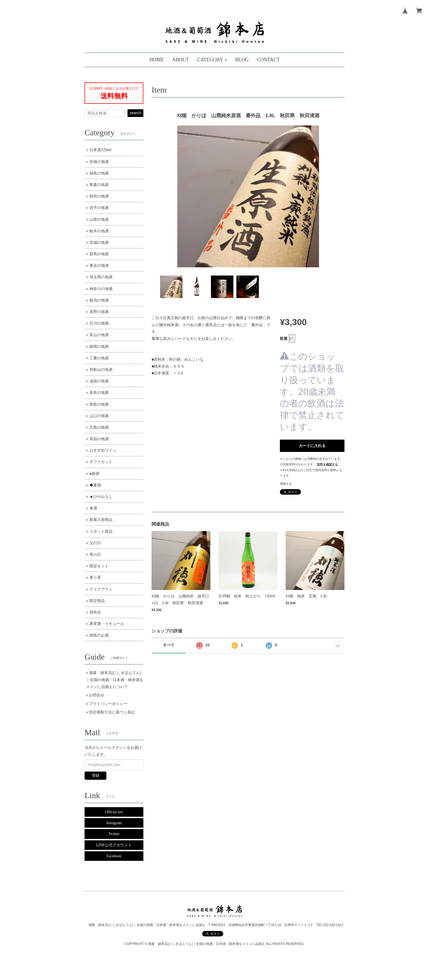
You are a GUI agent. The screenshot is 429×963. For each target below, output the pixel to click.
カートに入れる (312, 445)
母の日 (95, 554)
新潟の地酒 (99, 300)
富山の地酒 (99, 335)
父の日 (95, 543)
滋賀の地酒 (99, 381)
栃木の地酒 (99, 231)
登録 (95, 775)
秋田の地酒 (99, 196)
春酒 (93, 508)
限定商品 (97, 600)
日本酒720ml (100, 150)
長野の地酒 (99, 311)
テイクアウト (100, 589)
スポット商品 (100, 531)
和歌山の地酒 (100, 369)
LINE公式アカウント (114, 845)
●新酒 (94, 473)
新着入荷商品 (100, 519)
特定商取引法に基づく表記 (112, 712)
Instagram (114, 823)
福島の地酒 (99, 173)
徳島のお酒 (99, 635)
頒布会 (95, 612)
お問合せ (96, 695)
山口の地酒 (99, 416)
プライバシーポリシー (108, 703)
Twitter (113, 834)
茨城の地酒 (99, 242)
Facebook (113, 856)
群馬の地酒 (99, 254)
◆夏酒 (95, 485)
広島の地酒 (99, 427)
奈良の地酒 (99, 392)
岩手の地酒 (99, 207)
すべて (169, 645)
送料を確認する (327, 464)
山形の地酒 (99, 219)
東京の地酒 (99, 265)
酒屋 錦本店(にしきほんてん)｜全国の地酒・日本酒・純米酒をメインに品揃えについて (114, 679)
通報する (286, 483)
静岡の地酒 (99, 346)
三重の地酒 (99, 358)
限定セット (99, 566)
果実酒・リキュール (106, 623)
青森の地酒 (99, 184)
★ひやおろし (100, 496)
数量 (284, 338)
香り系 (95, 577)
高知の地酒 (99, 439)
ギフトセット (100, 462)
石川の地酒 (99, 323)
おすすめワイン (102, 450)
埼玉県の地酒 (100, 277)
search (135, 113)
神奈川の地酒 (100, 288)
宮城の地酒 (99, 161)
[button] (212, 60)
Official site (114, 812)
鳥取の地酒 (99, 404)
